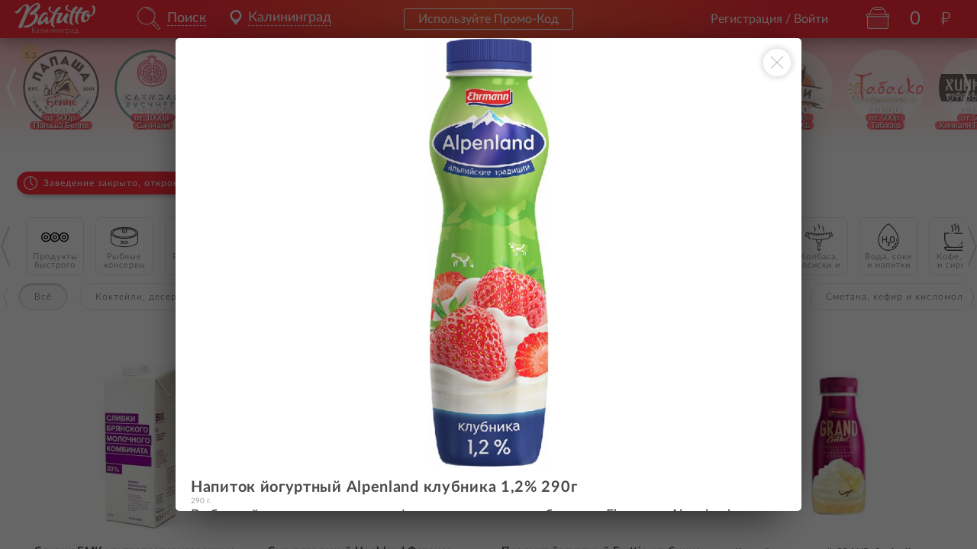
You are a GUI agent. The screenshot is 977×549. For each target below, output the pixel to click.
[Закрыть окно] (777, 62)
